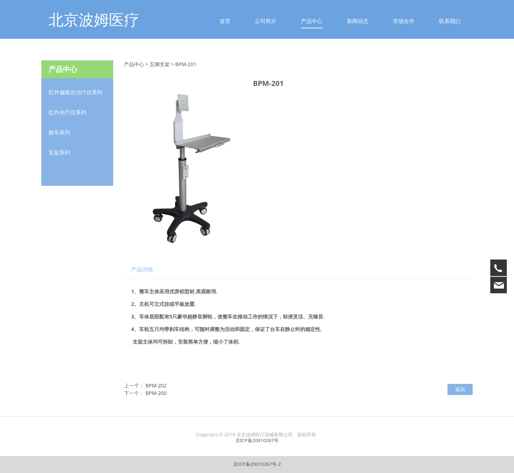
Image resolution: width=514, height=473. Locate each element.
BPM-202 (156, 385)
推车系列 (59, 132)
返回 (460, 389)
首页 (225, 20)
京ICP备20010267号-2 (257, 464)
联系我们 (449, 20)
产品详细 (142, 269)
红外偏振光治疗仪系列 (75, 92)
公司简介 (265, 20)
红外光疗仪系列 (67, 112)
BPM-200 (156, 393)
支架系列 (59, 152)
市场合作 (403, 20)
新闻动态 (357, 20)
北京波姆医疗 (94, 19)
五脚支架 (160, 64)
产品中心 (311, 20)
